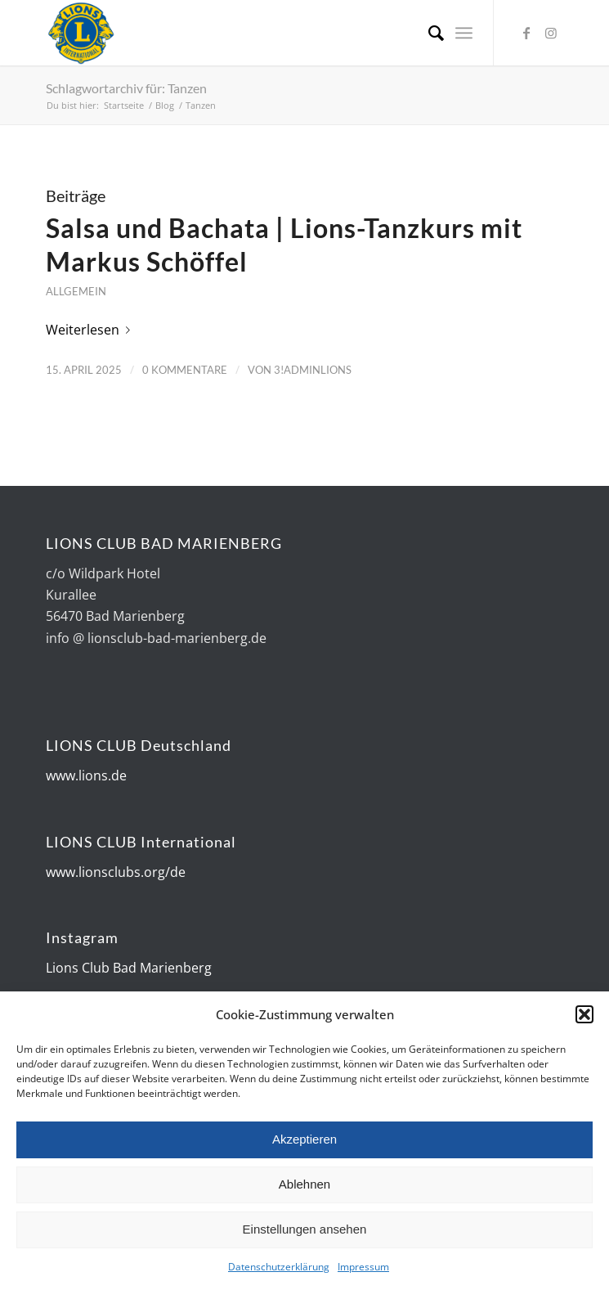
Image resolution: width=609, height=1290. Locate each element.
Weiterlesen (91, 330)
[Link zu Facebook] (526, 32)
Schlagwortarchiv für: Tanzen (126, 88)
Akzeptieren (304, 1141)
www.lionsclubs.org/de (116, 872)
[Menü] (463, 32)
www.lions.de (86, 775)
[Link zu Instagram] (551, 32)
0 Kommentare (184, 369)
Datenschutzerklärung (278, 1268)
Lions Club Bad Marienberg (129, 968)
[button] (584, 1016)
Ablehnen (304, 1186)
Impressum (363, 1268)
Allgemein (76, 291)
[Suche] (428, 32)
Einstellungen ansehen (305, 1231)
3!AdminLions (313, 369)
